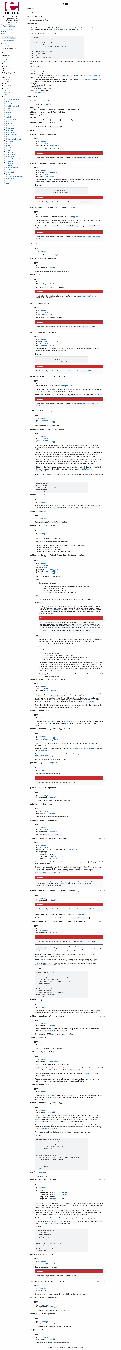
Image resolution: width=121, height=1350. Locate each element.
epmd (6, 59)
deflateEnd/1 (10, 126)
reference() (46, 100)
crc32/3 (8, 117)
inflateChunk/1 (11, 152)
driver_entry (8, 57)
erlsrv (6, 75)
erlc (5, 66)
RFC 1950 (59, 30)
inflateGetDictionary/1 (13, 159)
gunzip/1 (9, 143)
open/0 (8, 170)
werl (5, 94)
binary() (51, 268)
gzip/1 (8, 146)
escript (6, 81)
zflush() (33, 112)
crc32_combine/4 (11, 119)
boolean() (73, 849)
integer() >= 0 (52, 145)
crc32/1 (8, 113)
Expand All (5, 43)
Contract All (6, 45)
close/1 (8, 108)
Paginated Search (9, 40)
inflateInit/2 (9, 163)
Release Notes (8, 29)
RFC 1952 (78, 30)
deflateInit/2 (10, 130)
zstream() (34, 100)
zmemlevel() (35, 115)
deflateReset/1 (11, 137)
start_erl (7, 92)
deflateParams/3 (11, 135)
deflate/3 (9, 124)
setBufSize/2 (10, 174)
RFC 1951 (67, 30)
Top (4, 33)
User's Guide (7, 24)
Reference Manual (9, 26)
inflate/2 (8, 148)
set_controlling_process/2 (14, 176)
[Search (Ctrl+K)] (8, 37)
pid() (43, 1290)
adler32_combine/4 (12, 106)
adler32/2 (9, 102)
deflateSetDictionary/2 (13, 139)
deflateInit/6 (10, 132)
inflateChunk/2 (11, 154)
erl (5, 62)
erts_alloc (7, 79)
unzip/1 (8, 181)
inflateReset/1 (10, 165)
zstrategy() (35, 120)
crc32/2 (8, 115)
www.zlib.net (68, 28)
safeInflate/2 (10, 172)
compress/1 (10, 110)
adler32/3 (9, 104)
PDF (4, 31)
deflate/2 (9, 121)
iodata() (46, 144)
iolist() (51, 422)
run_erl (6, 88)
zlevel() (33, 108)
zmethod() (34, 117)
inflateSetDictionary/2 (13, 168)
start (5, 90)
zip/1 (7, 183)
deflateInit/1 (10, 128)
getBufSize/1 (10, 141)
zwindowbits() (36, 122)
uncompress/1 (10, 179)
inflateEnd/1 (10, 157)
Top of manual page (12, 99)
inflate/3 (8, 150)
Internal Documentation (11, 28)
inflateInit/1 (9, 161)
